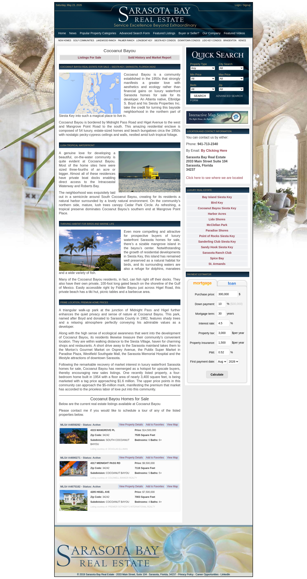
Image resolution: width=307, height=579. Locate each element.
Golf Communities (83, 40)
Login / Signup (243, 5)
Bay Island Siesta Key (217, 197)
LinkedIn (225, 574)
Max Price (225, 74)
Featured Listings (164, 33)
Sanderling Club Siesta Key (217, 241)
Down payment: (205, 304)
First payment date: (202, 361)
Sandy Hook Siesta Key (217, 247)
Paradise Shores (217, 230)
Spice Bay (217, 258)
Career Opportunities (206, 574)
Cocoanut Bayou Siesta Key (217, 208)
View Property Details (131, 424)
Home (62, 33)
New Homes (64, 40)
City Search (226, 64)
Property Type (198, 64)
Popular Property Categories (98, 33)
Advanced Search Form (135, 33)
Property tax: (207, 333)
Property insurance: (202, 342)
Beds (193, 85)
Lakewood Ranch (106, 40)
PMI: (212, 352)
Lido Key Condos (211, 40)
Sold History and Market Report (149, 57)
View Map (172, 424)
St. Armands (217, 263)
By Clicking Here (214, 150)
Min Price (195, 74)
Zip (220, 85)
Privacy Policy (186, 574)
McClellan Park (217, 225)
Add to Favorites (155, 424)
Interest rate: (207, 323)
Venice (242, 40)
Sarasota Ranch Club (217, 252)
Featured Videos (234, 33)
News (72, 33)
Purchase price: (205, 294)
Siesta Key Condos (165, 40)
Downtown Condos (189, 40)
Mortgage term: (205, 313)
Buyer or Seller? (189, 33)
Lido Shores (217, 219)
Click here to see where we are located (214, 178)
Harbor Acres (217, 213)
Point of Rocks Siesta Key (217, 236)
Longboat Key (144, 40)
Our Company (211, 33)
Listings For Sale (89, 57)
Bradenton (229, 40)
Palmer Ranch (126, 40)
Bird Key (217, 202)
